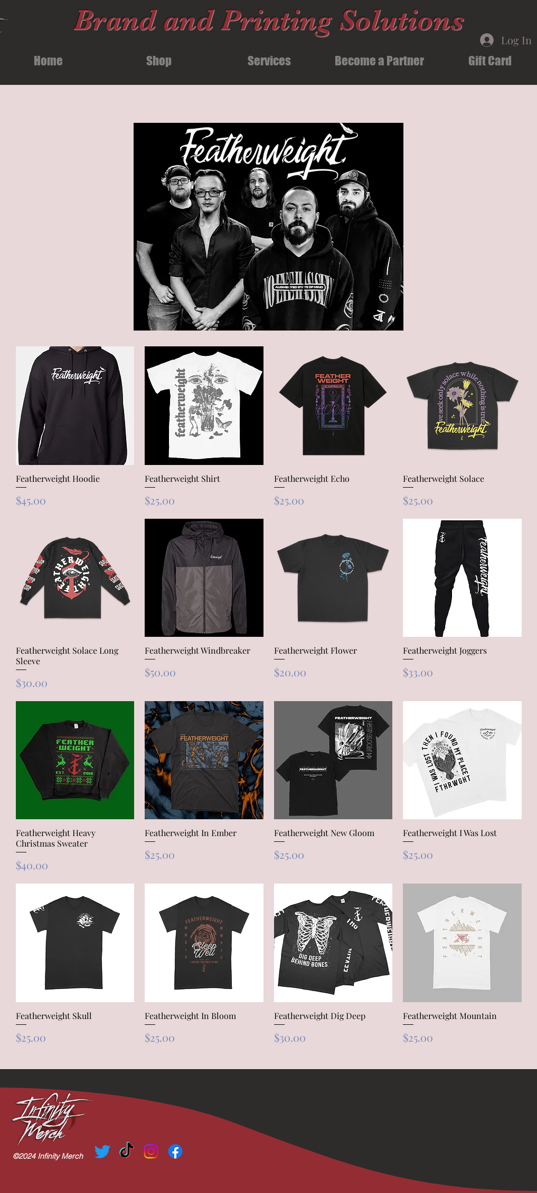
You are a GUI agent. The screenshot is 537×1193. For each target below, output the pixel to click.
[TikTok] (126, 1151)
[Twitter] (102, 1151)
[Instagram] (151, 1151)
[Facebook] (175, 1151)
